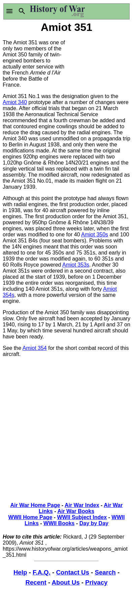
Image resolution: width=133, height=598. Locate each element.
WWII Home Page (30, 517)
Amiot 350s (94, 234)
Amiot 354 (35, 348)
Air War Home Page (35, 505)
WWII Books (58, 523)
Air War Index (82, 505)
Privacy (96, 582)
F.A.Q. (42, 572)
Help (20, 572)
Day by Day (93, 523)
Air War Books (75, 511)
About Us (66, 582)
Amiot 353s (75, 265)
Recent (36, 582)
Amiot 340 (15, 102)
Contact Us (72, 572)
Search (105, 572)
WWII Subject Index (82, 517)
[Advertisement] (99, 60)
